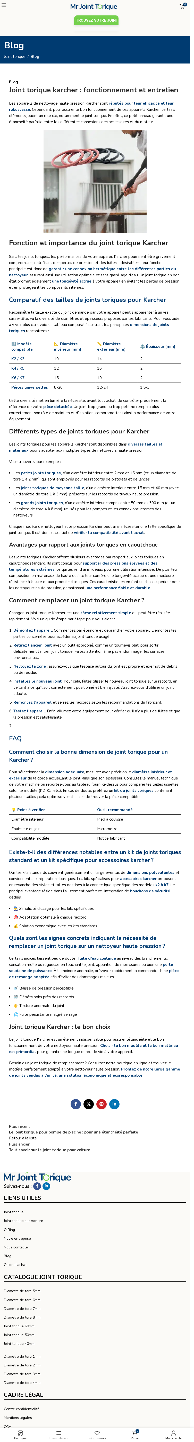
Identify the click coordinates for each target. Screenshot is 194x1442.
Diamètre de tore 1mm (22, 1356)
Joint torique (15, 56)
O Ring (9, 1229)
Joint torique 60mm (19, 1326)
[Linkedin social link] (114, 1104)
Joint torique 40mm (19, 1343)
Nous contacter (16, 1247)
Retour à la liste (23, 1138)
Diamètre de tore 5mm (22, 1291)
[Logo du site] (94, 6)
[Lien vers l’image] (37, 1177)
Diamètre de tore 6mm (22, 1300)
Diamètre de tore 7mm (22, 1308)
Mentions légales (18, 1417)
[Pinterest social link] (101, 1104)
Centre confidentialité (21, 1409)
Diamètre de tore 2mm (22, 1365)
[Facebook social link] (76, 1104)
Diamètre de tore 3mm (22, 1374)
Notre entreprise (17, 1238)
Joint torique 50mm (19, 1334)
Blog (35, 56)
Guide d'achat (15, 1264)
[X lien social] (88, 1104)
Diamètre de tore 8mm (22, 1317)
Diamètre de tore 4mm (22, 1382)
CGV (7, 1426)
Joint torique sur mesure (23, 1220)
